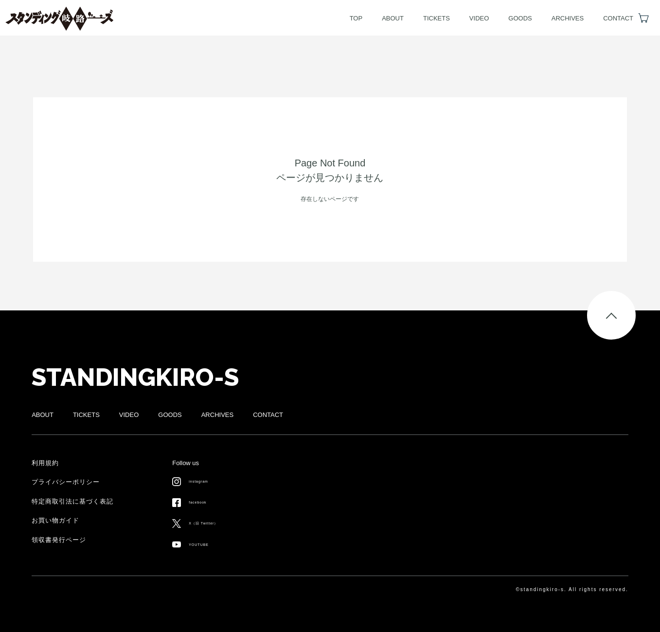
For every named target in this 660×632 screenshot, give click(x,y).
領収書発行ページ (59, 539)
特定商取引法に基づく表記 (72, 501)
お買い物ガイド (55, 520)
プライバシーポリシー (66, 482)
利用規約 (45, 463)
